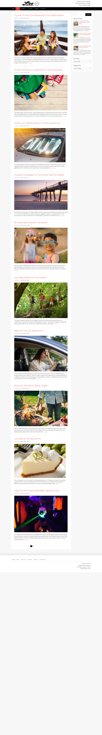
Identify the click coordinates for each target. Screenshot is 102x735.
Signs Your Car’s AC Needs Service (28, 330)
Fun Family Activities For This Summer (30, 277)
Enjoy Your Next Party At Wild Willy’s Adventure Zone (36, 490)
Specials (31, 8)
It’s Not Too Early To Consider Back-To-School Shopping (38, 70)
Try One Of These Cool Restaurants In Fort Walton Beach (39, 15)
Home (13, 8)
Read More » (86, 30)
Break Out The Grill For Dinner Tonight (31, 385)
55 (47, 546)
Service (36, 8)
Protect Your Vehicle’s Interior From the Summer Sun (37, 123)
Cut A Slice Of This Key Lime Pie (27, 438)
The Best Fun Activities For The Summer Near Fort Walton (39, 175)
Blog (18, 8)
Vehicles (23, 8)
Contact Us (43, 8)
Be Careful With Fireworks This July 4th (30, 222)
